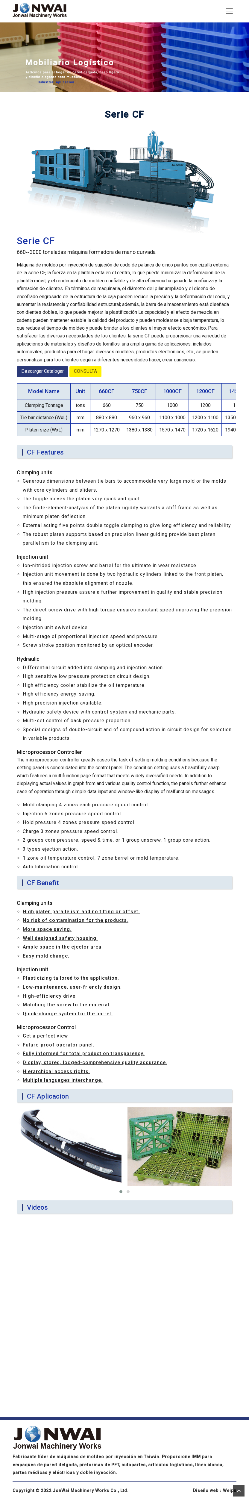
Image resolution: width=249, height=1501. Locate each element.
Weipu (229, 1490)
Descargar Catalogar (42, 371)
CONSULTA (85, 371)
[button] (120, 1192)
